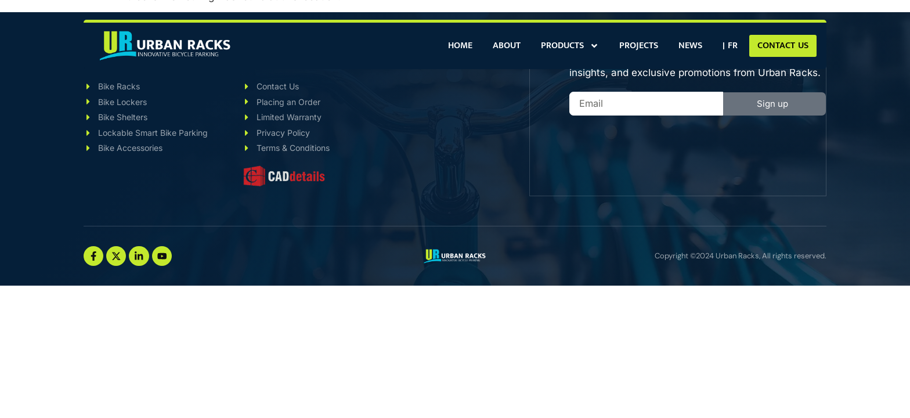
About (507, 45)
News (690, 45)
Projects (638, 45)
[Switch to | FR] (730, 46)
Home (460, 45)
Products (570, 45)
